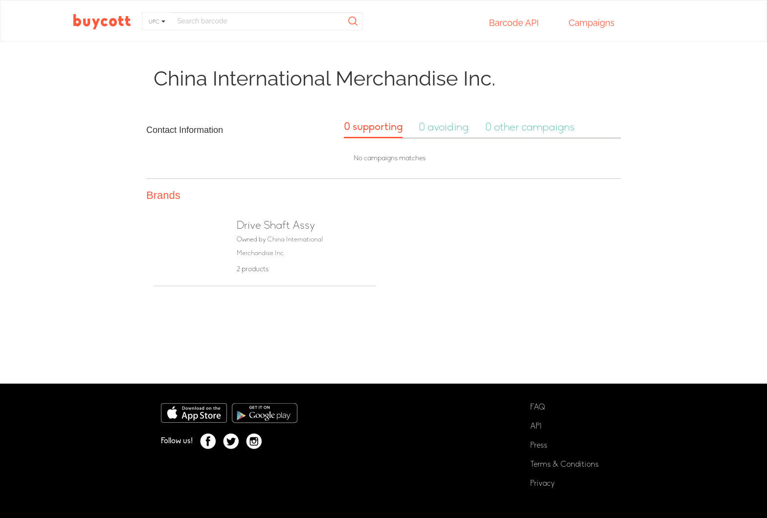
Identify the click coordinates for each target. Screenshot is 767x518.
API (535, 427)
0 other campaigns (530, 127)
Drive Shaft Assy (276, 226)
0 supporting (373, 127)
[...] (266, 21)
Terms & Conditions (564, 465)
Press (538, 446)
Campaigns (591, 23)
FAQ (537, 407)
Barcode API (514, 23)
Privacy (542, 484)
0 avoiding (444, 127)
